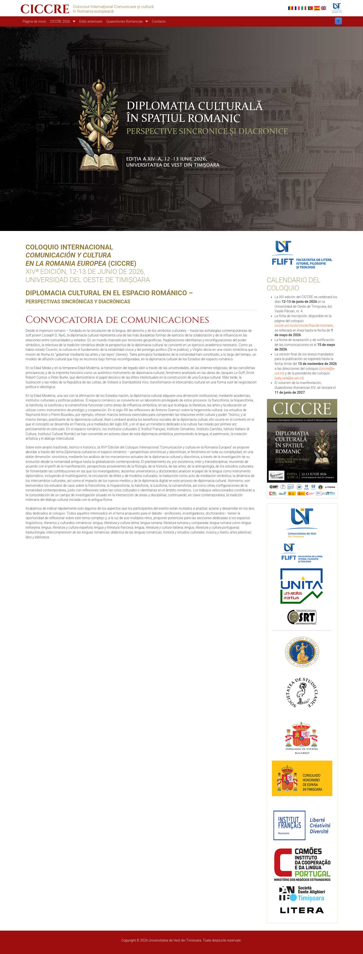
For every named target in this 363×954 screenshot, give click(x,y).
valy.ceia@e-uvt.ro (289, 378)
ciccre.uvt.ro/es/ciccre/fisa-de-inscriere (304, 325)
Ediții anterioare (91, 21)
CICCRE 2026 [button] (60, 21)
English (323, 8)
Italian (303, 8)
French (297, 8)
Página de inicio (34, 21)
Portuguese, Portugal (310, 8)
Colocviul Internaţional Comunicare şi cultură (113, 6)
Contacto (159, 21)
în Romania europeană (93, 11)
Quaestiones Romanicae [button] (124, 21)
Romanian (290, 8)
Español (317, 8)
